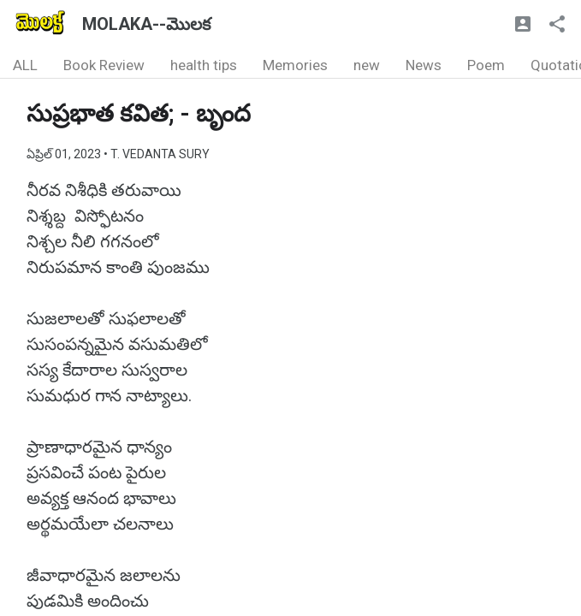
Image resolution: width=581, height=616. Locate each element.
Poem (486, 65)
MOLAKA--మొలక (146, 24)
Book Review (104, 65)
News (424, 65)
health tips (203, 65)
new (366, 65)
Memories (295, 65)
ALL (25, 65)
